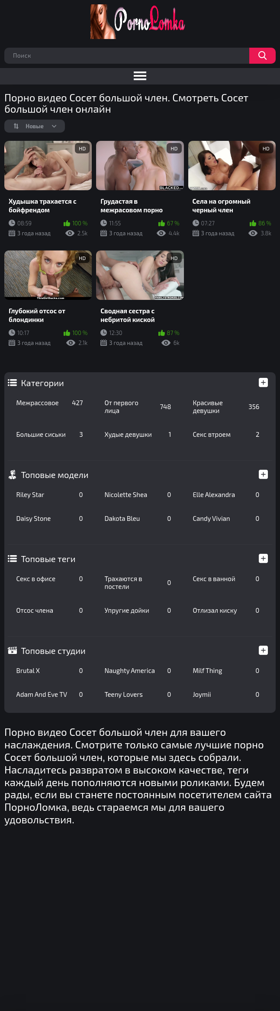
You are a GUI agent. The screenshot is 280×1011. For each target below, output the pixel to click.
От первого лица (138, 406)
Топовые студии (53, 650)
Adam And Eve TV (49, 694)
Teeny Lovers (138, 694)
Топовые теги (48, 558)
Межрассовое (49, 402)
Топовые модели (55, 474)
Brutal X (49, 670)
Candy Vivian (226, 518)
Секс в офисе (49, 578)
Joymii (226, 694)
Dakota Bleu (138, 518)
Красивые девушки (226, 406)
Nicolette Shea (138, 494)
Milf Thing (226, 670)
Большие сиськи (49, 434)
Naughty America (138, 670)
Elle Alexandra (226, 494)
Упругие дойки (138, 610)
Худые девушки (138, 434)
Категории (42, 382)
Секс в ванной (226, 578)
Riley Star (49, 494)
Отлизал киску (226, 610)
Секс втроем (226, 434)
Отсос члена (49, 610)
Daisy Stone (49, 518)
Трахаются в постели (138, 582)
